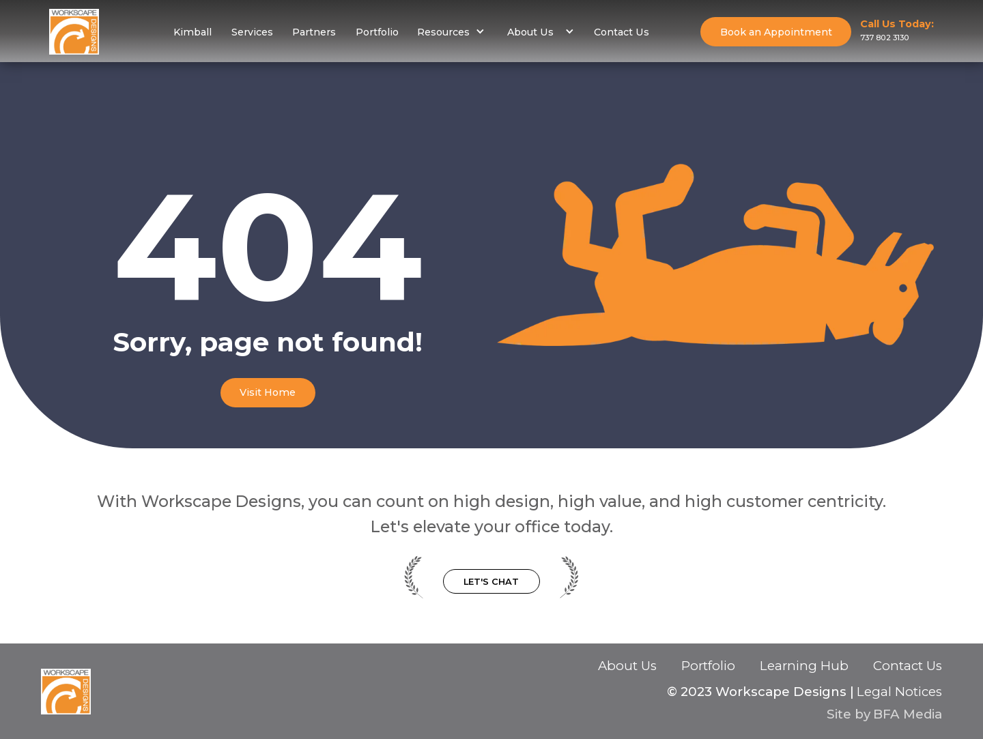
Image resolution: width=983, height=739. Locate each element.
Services (252, 32)
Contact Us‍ (907, 666)
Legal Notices (899, 692)
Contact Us (621, 32)
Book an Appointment (776, 32)
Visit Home (268, 392)
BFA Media (907, 714)
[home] (74, 32)
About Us (627, 666)
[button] (451, 31)
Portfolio (377, 32)
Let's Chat (491, 581)
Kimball (192, 32)
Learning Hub (804, 666)
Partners (314, 32)
